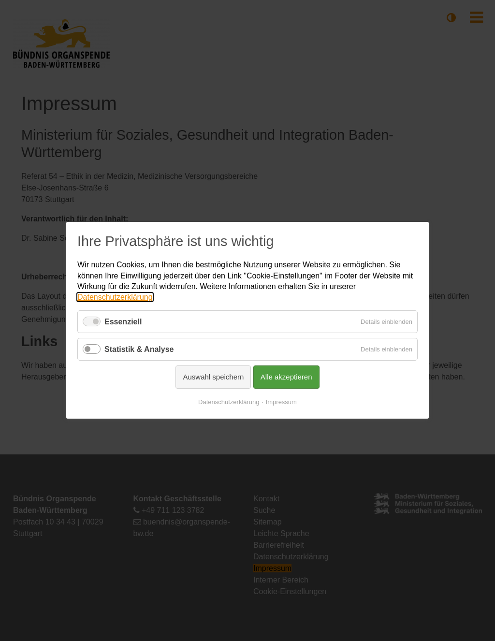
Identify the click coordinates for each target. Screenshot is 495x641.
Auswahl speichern (213, 377)
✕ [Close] (422, 233)
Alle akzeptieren (286, 377)
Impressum (281, 402)
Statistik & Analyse (139, 349)
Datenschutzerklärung (115, 297)
